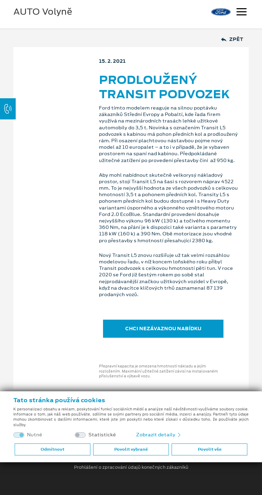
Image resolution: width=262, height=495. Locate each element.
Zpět (232, 39)
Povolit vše (209, 449)
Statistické (102, 435)
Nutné (34, 435)
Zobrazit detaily (159, 434)
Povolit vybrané (131, 449)
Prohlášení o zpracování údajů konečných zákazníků (131, 467)
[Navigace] (241, 12)
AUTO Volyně (42, 11)
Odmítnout (52, 449)
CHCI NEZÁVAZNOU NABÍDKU (163, 328)
